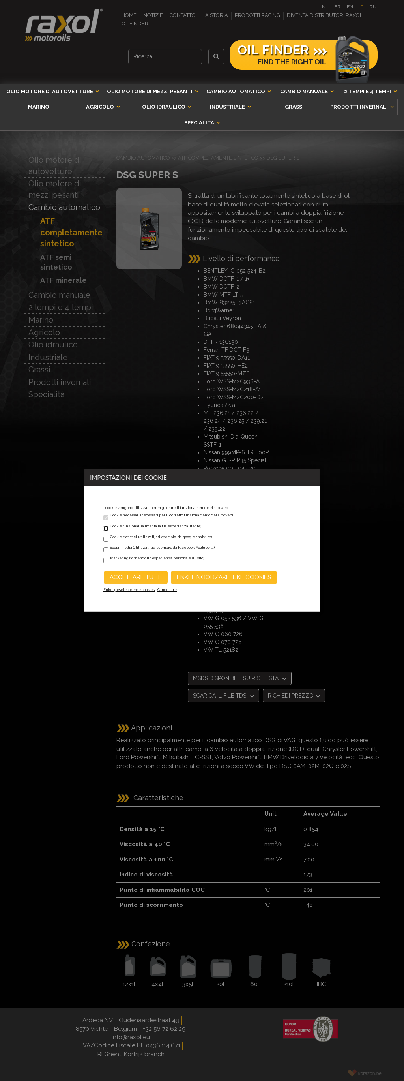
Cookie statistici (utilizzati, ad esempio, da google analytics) (161, 537)
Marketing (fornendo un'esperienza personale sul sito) (157, 558)
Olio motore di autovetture (50, 91)
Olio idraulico (164, 107)
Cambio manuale (304, 91)
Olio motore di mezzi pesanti (150, 91)
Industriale (228, 107)
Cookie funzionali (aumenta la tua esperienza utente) (155, 526)
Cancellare (167, 590)
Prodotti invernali (359, 107)
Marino (38, 107)
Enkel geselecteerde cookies (129, 590)
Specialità (199, 123)
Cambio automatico (236, 91)
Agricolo (100, 107)
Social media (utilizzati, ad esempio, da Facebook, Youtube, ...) (162, 548)
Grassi (294, 107)
